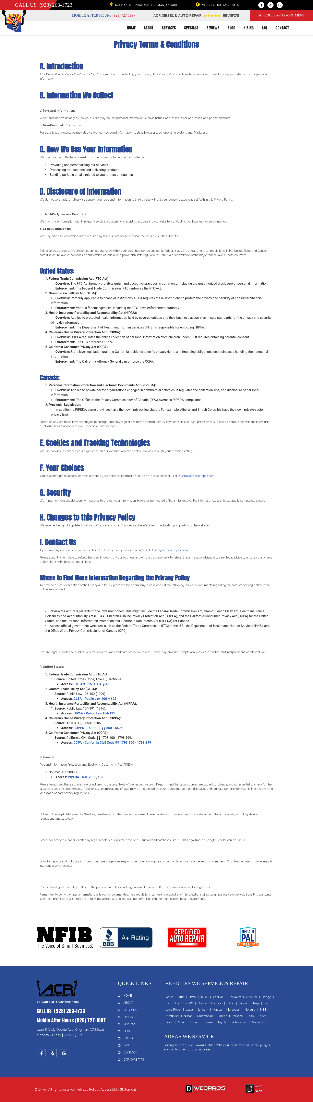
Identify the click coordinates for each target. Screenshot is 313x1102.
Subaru (195, 1022)
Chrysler (251, 997)
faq (264, 28)
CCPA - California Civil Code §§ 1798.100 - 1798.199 (112, 742)
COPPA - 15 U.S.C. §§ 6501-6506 (97, 728)
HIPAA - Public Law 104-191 (94, 713)
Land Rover (173, 1009)
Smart (182, 1022)
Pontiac (222, 1016)
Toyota (222, 1022)
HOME (131, 28)
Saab (251, 1016)
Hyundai (216, 1003)
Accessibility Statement (118, 1089)
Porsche (237, 1016)
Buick (204, 997)
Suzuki (208, 1022)
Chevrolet (234, 997)
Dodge (266, 997)
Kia (266, 1003)
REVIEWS (212, 28)
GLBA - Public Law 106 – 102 (94, 699)
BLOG (231, 28)
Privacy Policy (88, 1089)
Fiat (168, 1003)
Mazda (217, 1009)
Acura (169, 997)
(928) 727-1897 (123, 15)
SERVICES (169, 28)
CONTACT (282, 28)
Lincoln (203, 1009)
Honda (202, 1003)
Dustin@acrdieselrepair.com (196, 476)
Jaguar (243, 1003)
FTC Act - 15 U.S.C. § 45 (91, 684)
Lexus (190, 1009)
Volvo (256, 1022)
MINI (263, 1009)
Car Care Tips (133, 1059)
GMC (189, 1003)
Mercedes (233, 1009)
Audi (181, 997)
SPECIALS (191, 28)
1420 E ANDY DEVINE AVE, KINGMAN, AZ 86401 (146, 5)
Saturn (262, 1016)
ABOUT (149, 28)
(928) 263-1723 (55, 5)
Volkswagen (239, 1022)
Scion (169, 1022)
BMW (192, 997)
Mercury (249, 1009)
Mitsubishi (172, 1016)
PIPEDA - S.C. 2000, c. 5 (85, 777)
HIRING (248, 28)
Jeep (255, 1003)
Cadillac (218, 997)
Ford (178, 1003)
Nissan (188, 1016)
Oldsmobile (205, 1016)
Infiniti (230, 1003)
